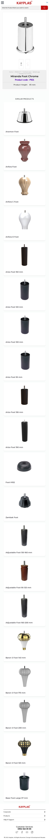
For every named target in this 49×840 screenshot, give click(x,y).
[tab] (24, 812)
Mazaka (42, 837)
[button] (24, 812)
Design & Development (35, 837)
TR (47, 3)
